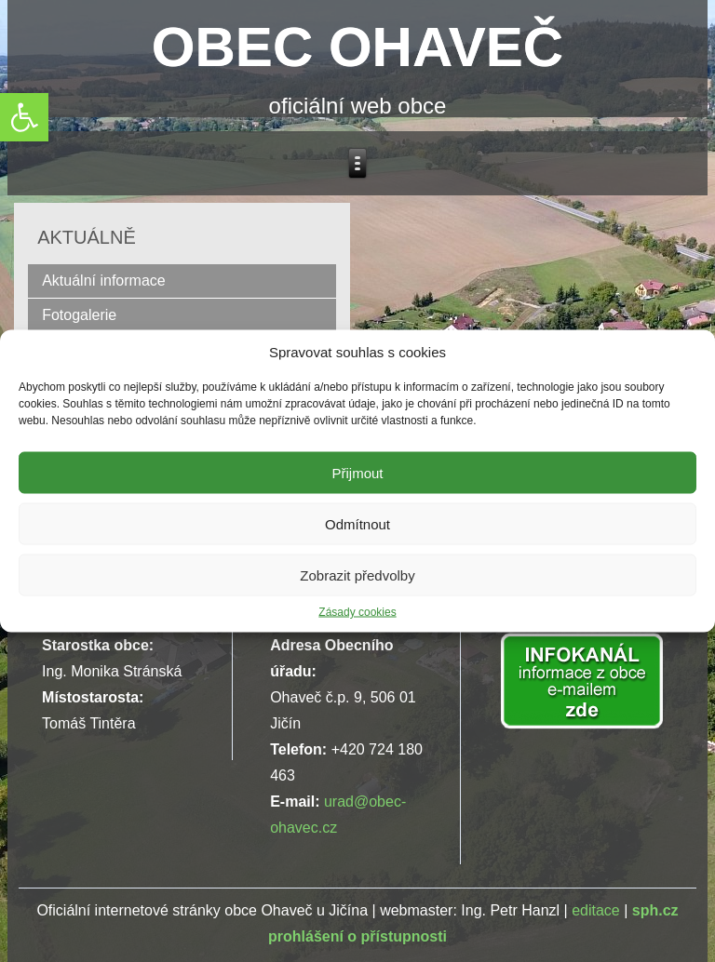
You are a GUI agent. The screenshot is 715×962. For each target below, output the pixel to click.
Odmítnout (357, 523)
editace (596, 910)
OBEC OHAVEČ (357, 47)
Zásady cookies (357, 612)
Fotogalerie (79, 315)
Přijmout (357, 472)
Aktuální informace (104, 280)
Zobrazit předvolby (357, 574)
